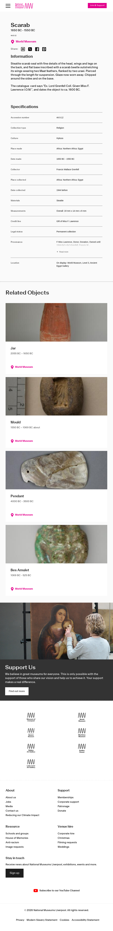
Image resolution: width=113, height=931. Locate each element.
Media (9, 806)
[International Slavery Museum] (31, 732)
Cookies (64, 920)
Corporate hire (66, 833)
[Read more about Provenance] (79, 247)
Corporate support (68, 802)
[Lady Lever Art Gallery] (31, 763)
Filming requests (67, 842)
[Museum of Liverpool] (31, 717)
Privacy (20, 920)
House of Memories (17, 838)
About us (11, 797)
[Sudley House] (81, 748)
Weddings (63, 847)
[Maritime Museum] (81, 732)
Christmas (64, 838)
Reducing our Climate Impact (22, 815)
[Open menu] (8, 5)
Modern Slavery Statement (42, 920)
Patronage (63, 806)
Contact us (12, 811)
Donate (62, 811)
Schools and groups (17, 833)
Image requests (15, 847)
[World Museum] (81, 717)
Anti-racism (12, 842)
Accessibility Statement (85, 920)
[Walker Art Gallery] (31, 748)
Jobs (8, 802)
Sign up (14, 873)
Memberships (66, 797)
